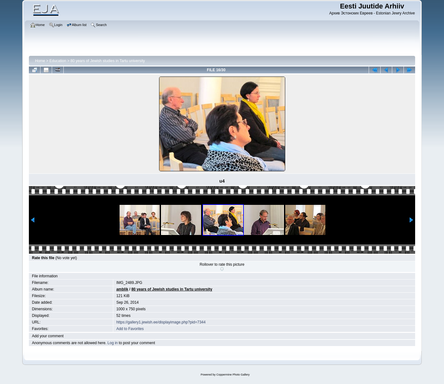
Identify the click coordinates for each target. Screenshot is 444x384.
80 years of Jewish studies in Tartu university (108, 61)
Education (57, 61)
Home (40, 61)
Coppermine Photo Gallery (232, 374)
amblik (122, 289)
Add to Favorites (130, 329)
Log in (113, 343)
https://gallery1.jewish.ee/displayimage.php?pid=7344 (161, 322)
